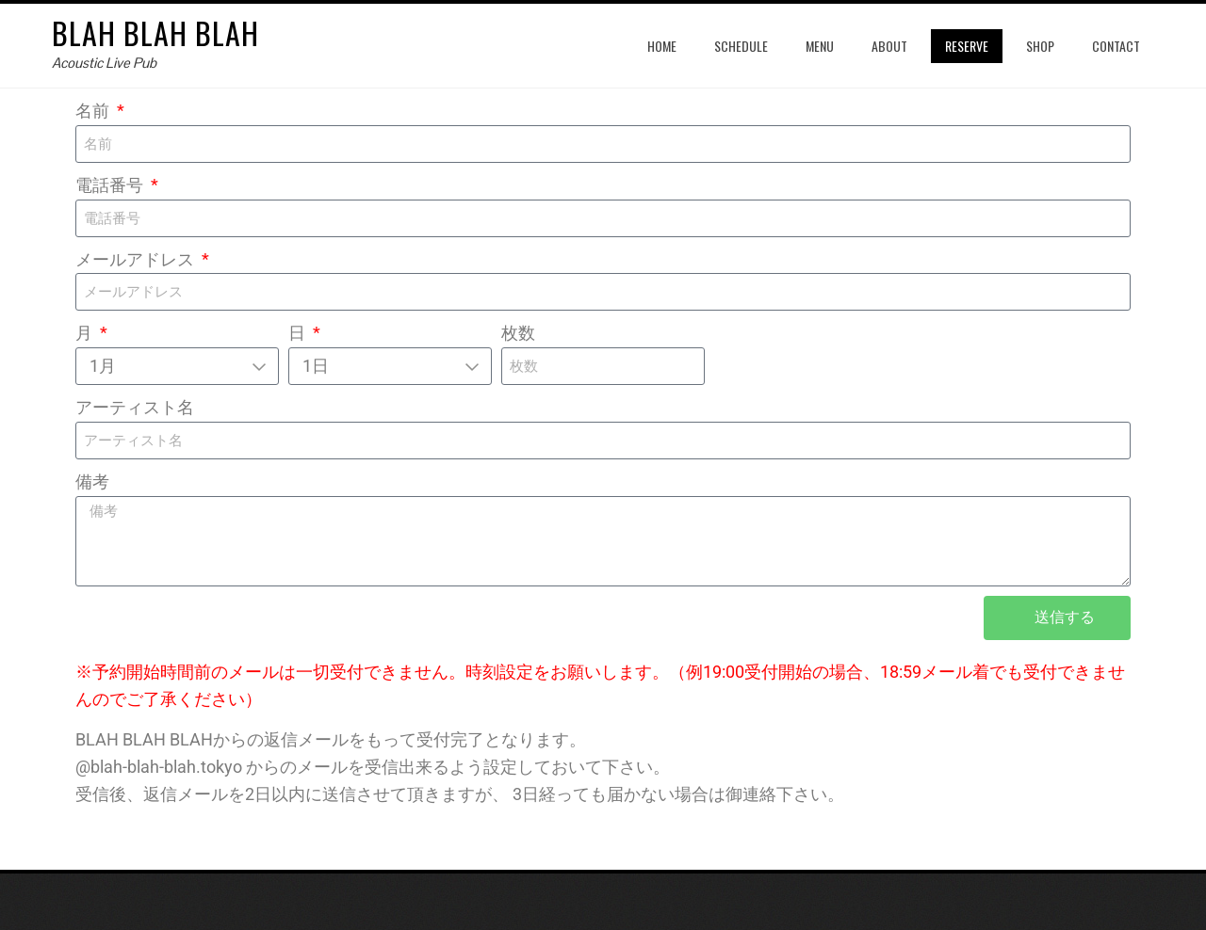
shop (1040, 46)
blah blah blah (155, 32)
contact (1116, 46)
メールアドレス (136, 259)
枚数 (518, 333)
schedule (741, 46)
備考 (92, 481)
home (661, 46)
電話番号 (111, 185)
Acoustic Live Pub (104, 63)
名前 (94, 110)
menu (820, 46)
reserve (966, 46)
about (889, 46)
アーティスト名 (134, 407)
